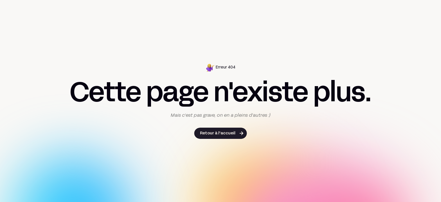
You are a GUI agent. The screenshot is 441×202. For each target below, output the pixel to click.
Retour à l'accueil (217, 133)
